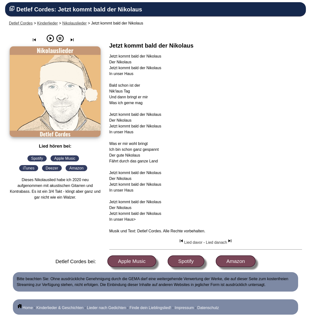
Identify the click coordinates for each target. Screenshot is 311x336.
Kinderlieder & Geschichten (60, 308)
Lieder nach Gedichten (106, 308)
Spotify (37, 158)
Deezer (52, 168)
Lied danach (219, 242)
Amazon (76, 168)
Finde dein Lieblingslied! (150, 308)
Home (25, 308)
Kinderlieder (47, 23)
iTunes (28, 168)
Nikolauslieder (74, 23)
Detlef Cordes (21, 23)
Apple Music (64, 158)
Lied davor (190, 242)
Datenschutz (208, 308)
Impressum (184, 308)
